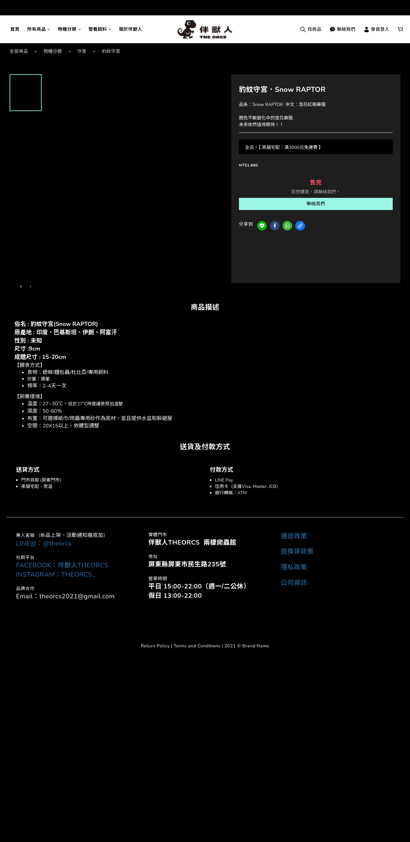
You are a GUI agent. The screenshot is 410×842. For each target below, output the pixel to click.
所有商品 (38, 29)
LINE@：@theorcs (43, 543)
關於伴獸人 (131, 29)
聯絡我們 (342, 29)
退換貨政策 (297, 551)
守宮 (81, 51)
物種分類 (69, 29)
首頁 (15, 29)
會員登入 (376, 29)
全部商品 (19, 51)
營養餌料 (99, 29)
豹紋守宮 (111, 51)
